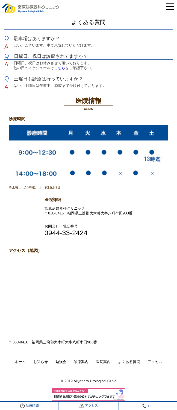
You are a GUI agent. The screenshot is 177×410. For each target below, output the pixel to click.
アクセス (155, 362)
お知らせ (40, 362)
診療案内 (81, 362)
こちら (59, 68)
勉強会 (60, 362)
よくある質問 (129, 362)
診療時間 (29, 406)
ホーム (20, 362)
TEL (148, 406)
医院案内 (103, 362)
